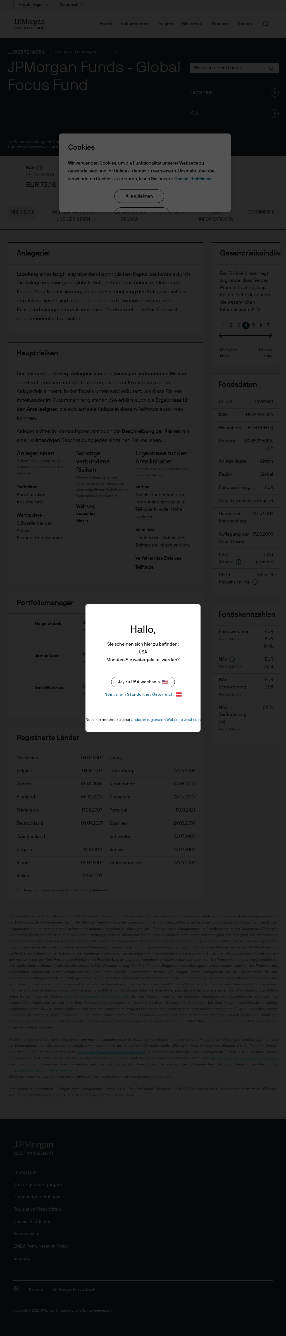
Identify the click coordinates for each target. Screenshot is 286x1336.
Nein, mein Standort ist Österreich (143, 694)
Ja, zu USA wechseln (143, 682)
